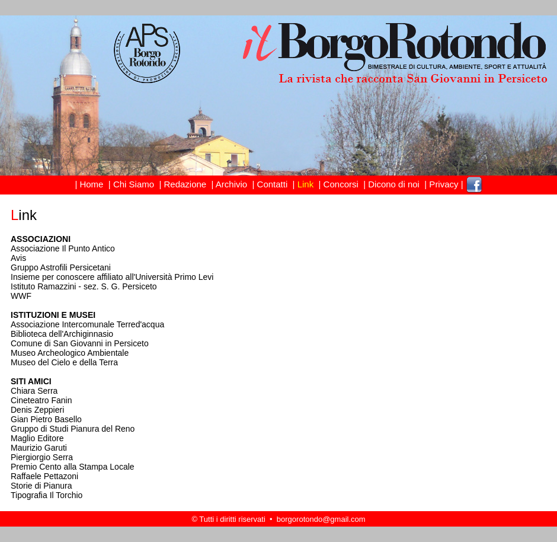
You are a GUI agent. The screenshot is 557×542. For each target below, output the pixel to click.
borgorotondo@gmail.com (321, 519)
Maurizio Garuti (39, 447)
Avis (18, 258)
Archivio (231, 184)
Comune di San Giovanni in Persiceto (80, 343)
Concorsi (341, 184)
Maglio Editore (37, 438)
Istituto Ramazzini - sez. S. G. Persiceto (84, 286)
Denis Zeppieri (37, 410)
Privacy (444, 184)
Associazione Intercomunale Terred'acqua (87, 324)
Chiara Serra (34, 391)
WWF (21, 296)
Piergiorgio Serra (42, 457)
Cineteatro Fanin (41, 400)
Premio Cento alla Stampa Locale (73, 466)
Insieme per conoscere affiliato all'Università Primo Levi (112, 277)
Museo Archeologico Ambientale (70, 353)
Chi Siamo (134, 184)
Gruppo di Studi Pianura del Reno (73, 428)
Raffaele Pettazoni (44, 476)
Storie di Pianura (41, 485)
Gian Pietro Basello (46, 419)
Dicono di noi (394, 184)
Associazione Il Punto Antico (63, 248)
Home (91, 184)
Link (305, 184)
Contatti (272, 184)
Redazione (185, 184)
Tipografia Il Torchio (46, 495)
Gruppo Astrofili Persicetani (61, 267)
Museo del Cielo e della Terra (64, 362)
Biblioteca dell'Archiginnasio (62, 334)
